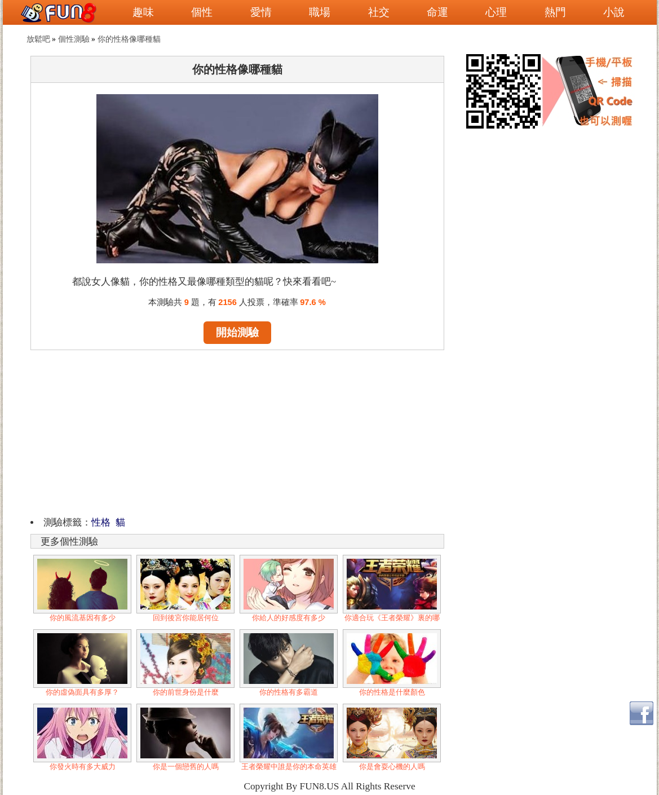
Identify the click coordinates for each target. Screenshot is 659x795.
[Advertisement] (237, 431)
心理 (496, 12)
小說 (614, 12)
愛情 (261, 12)
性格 (100, 522)
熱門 (555, 12)
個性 (202, 12)
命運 (437, 12)
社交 (379, 12)
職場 (319, 12)
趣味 (143, 12)
